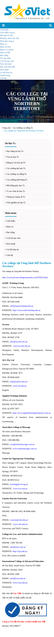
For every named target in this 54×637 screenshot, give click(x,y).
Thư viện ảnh (5, 64)
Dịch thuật (4, 70)
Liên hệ (3, 78)
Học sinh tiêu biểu (7, 67)
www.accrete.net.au (21, 346)
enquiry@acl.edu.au (18, 381)
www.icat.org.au (20, 488)
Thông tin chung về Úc (15, 197)
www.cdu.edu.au (20, 524)
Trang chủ (6, 128)
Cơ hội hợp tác (6, 72)
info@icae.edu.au (17, 578)
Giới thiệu (4, 30)
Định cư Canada (6, 50)
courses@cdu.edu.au (19, 520)
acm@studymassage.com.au (22, 444)
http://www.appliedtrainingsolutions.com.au (32, 413)
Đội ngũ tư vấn (6, 35)
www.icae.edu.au (20, 583)
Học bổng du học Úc (15, 151)
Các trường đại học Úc (16, 168)
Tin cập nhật (5, 58)
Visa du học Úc (12, 157)
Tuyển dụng (5, 75)
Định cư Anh (5, 47)
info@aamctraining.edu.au (21, 306)
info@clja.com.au (17, 547)
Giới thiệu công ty (7, 33)
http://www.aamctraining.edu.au (26, 310)
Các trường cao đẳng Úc (23, 128)
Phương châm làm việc (9, 38)
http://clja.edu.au (20, 551)
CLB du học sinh (7, 61)
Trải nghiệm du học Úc (16, 203)
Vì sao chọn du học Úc (15, 191)
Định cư (3, 44)
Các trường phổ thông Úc (17, 180)
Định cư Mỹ (5, 52)
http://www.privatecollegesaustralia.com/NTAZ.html (25, 277)
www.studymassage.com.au (25, 448)
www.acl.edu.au (19, 386)
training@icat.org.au (19, 484)
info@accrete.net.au (18, 341)
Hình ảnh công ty (7, 41)
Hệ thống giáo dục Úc (15, 185)
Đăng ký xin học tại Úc (16, 163)
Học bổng (4, 55)
